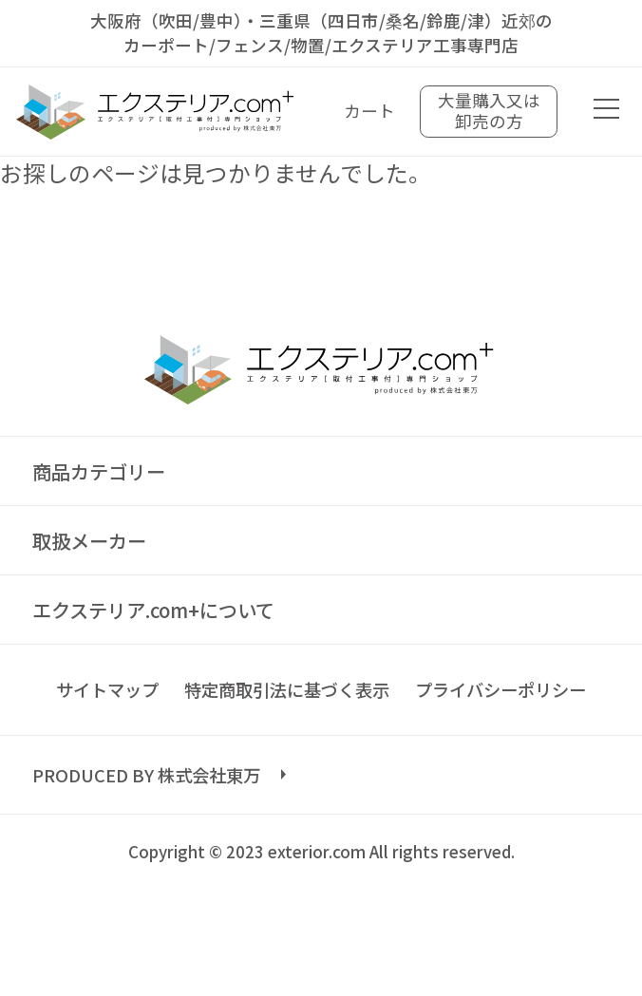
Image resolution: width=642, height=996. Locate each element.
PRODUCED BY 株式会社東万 (146, 774)
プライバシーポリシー (500, 689)
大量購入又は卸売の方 (489, 110)
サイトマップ (107, 689)
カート (369, 110)
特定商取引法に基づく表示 (286, 689)
